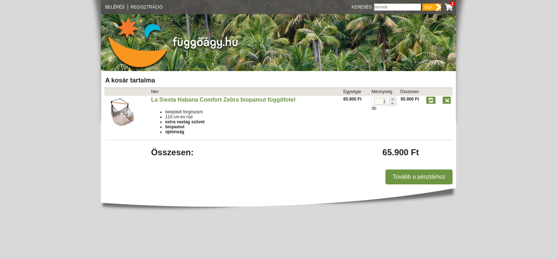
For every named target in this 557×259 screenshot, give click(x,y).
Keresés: (363, 7)
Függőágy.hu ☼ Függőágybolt (171, 42)
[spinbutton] (380, 101)
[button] (392, 99)
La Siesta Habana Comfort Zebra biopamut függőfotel (223, 100)
